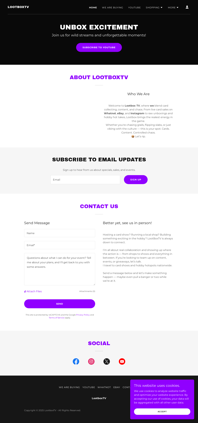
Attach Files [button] (34, 291)
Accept (162, 411)
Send (59, 303)
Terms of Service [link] (56, 317)
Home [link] (93, 7)
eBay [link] (116, 387)
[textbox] (85, 179)
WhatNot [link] (104, 387)
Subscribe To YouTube (99, 47)
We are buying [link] (112, 7)
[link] (18, 7)
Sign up (135, 179)
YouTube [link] (134, 7)
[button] (154, 7)
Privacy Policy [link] (83, 315)
